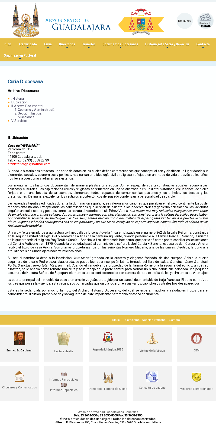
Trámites (88, 46)
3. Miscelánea (25, 117)
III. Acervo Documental (27, 106)
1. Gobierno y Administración (35, 110)
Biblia (116, 320)
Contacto (203, 46)
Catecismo (132, 320)
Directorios (67, 46)
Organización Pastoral (20, 57)
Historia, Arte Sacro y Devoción (167, 46)
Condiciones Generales (122, 412)
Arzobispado (28, 46)
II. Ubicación (19, 102)
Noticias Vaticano (154, 320)
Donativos (184, 20)
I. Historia (17, 98)
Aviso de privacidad (91, 412)
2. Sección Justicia (28, 113)
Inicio (8, 44)
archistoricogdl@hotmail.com (29, 164)
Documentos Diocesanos (120, 46)
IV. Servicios (19, 121)
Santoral (175, 320)
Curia (48, 46)
